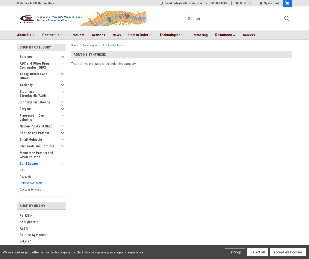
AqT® (24, 228)
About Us (26, 35)
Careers (249, 35)
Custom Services (30, 189)
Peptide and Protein (34, 133)
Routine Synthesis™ (34, 235)
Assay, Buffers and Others (33, 76)
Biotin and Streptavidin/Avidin (33, 93)
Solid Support (29, 164)
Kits (22, 170)
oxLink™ (25, 241)
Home (74, 45)
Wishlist (243, 3)
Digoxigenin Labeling (35, 102)
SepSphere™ (29, 222)
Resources (225, 35)
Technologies (171, 35)
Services (98, 35)
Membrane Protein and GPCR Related (36, 155)
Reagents (26, 177)
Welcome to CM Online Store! (36, 3)
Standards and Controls (37, 146)
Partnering (199, 35)
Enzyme (25, 109)
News (117, 35)
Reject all (257, 252)
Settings (235, 252)
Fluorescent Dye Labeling (32, 118)
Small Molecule (31, 140)
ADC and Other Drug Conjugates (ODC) (34, 65)
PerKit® (26, 216)
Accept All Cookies (288, 252)
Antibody (26, 85)
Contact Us (52, 35)
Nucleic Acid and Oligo (36, 126)
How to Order (140, 35)
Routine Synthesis (31, 183)
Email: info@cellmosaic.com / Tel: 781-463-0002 (194, 3)
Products (77, 35)
